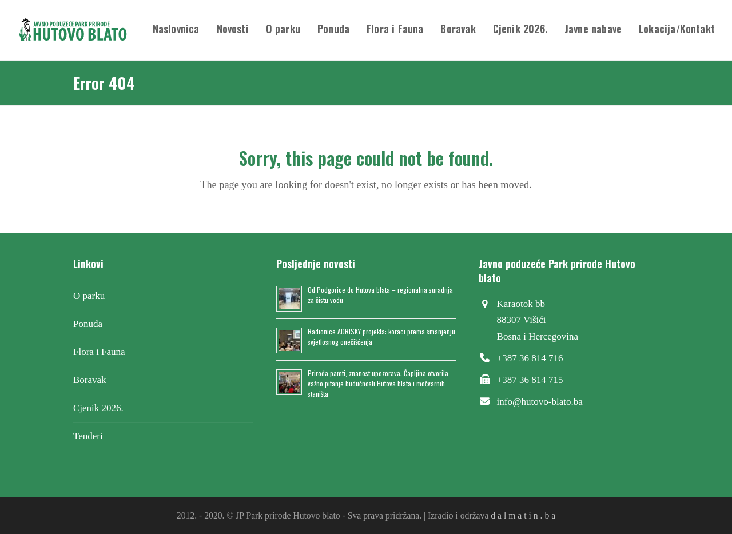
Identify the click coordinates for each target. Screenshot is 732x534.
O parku (89, 295)
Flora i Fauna (99, 351)
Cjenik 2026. (98, 408)
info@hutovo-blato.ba (540, 401)
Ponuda (87, 323)
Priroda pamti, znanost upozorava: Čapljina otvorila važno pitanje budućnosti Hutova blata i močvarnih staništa (378, 383)
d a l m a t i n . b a (523, 515)
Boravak (89, 379)
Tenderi (88, 436)
